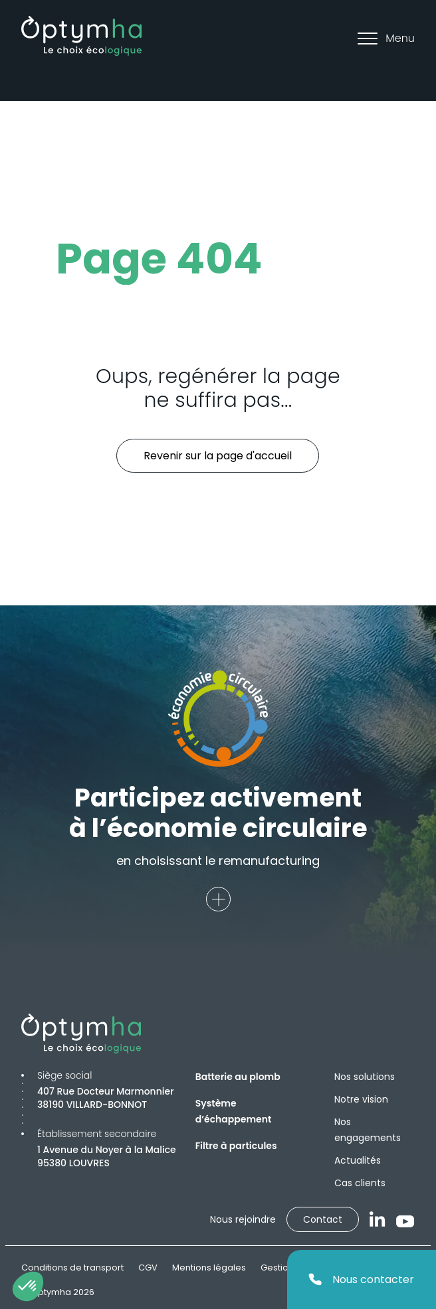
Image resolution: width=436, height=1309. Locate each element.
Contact (322, 1219)
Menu (386, 38)
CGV (148, 1267)
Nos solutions (364, 1076)
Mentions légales (209, 1267)
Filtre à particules (236, 1145)
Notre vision (361, 1099)
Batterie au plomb (237, 1076)
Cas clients (359, 1183)
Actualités (357, 1160)
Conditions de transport (72, 1267)
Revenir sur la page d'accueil (218, 455)
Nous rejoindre (243, 1219)
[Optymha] (81, 36)
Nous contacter (361, 1279)
